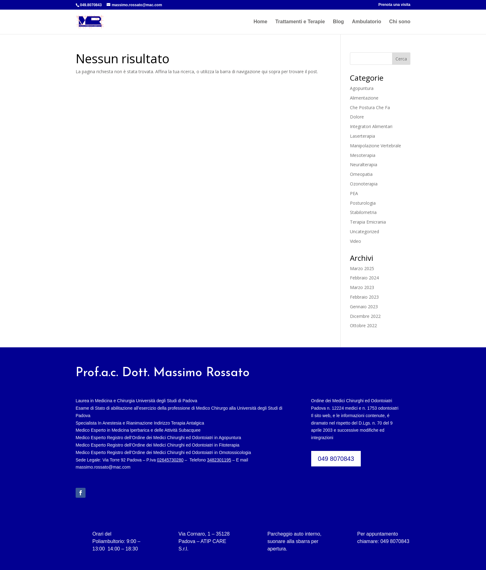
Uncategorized (364, 231)
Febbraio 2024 (364, 278)
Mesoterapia (362, 155)
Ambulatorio (366, 22)
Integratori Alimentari (371, 126)
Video (355, 241)
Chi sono (399, 22)
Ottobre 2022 (363, 325)
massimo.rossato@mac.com (103, 467)
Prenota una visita (394, 5)
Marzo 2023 (362, 287)
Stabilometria (363, 212)
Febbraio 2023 (364, 297)
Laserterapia (362, 136)
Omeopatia (361, 174)
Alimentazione (364, 98)
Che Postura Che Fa (370, 107)
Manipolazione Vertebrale (375, 146)
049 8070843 (336, 458)
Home (260, 22)
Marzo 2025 (362, 268)
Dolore (357, 117)
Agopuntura (361, 88)
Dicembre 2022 (365, 316)
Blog (338, 22)
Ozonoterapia (364, 184)
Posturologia (363, 203)
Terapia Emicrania (368, 222)
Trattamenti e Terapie (300, 22)
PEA (354, 193)
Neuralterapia (363, 164)
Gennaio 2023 (364, 306)
